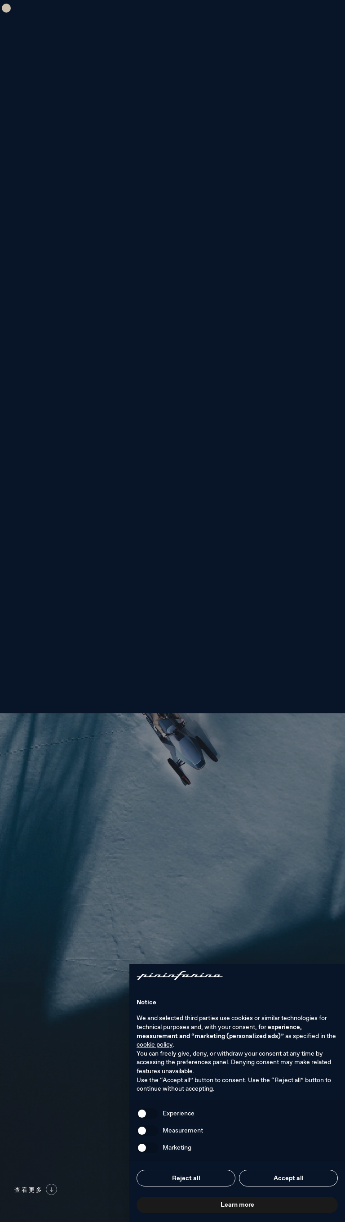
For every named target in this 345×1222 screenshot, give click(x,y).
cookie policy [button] (154, 1044)
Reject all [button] (186, 1177)
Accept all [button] (289, 1177)
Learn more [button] (237, 1204)
